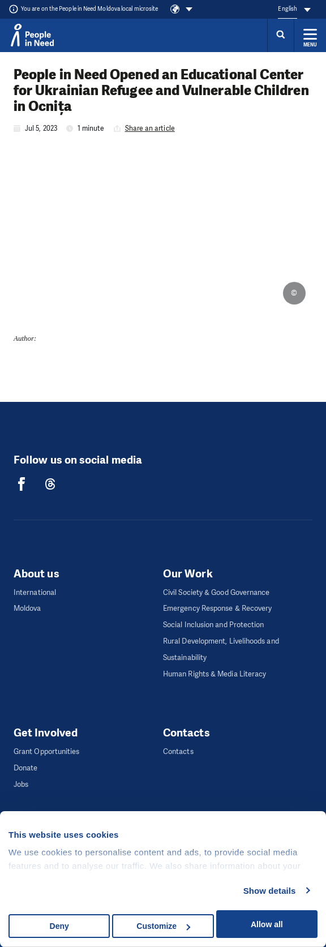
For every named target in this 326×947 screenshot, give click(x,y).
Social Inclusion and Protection (213, 624)
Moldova (27, 608)
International (35, 592)
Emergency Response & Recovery (217, 608)
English (287, 8)
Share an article (150, 128)
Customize (163, 926)
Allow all (267, 924)
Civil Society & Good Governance (216, 592)
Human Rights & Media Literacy (214, 674)
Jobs (21, 784)
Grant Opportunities (47, 751)
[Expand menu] (310, 35)
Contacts (178, 751)
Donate (25, 768)
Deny (59, 926)
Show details (269, 890)
